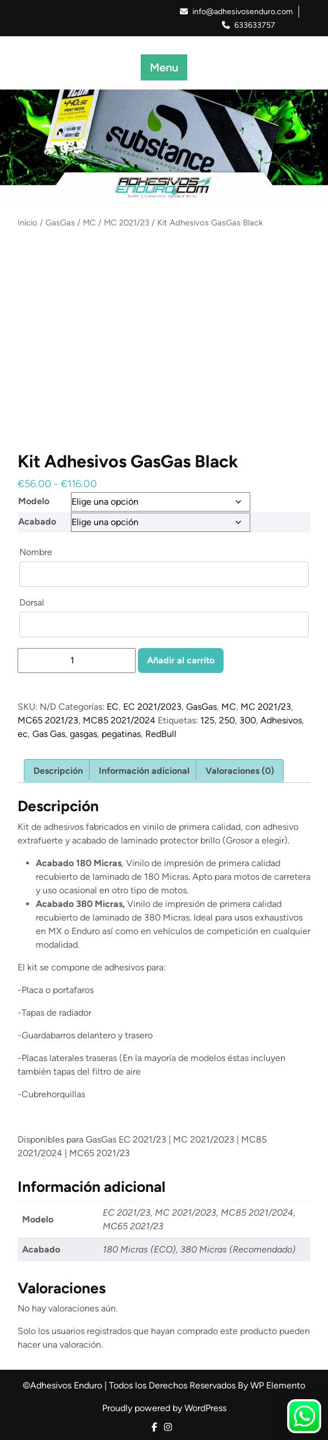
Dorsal (33, 602)
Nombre (36, 552)
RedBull (160, 733)
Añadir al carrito (181, 660)
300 (247, 720)
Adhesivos (281, 720)
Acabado (37, 521)
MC (89, 223)
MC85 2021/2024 (119, 720)
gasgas (83, 733)
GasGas (60, 223)
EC (113, 706)
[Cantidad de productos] (77, 660)
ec (23, 733)
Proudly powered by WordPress (164, 1408)
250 (227, 720)
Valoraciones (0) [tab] (239, 770)
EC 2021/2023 (152, 706)
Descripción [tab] (58, 770)
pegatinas (121, 733)
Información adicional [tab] (144, 770)
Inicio (27, 223)
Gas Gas (48, 733)
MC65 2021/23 (48, 720)
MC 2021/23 (126, 223)
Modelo (33, 501)
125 (207, 720)
